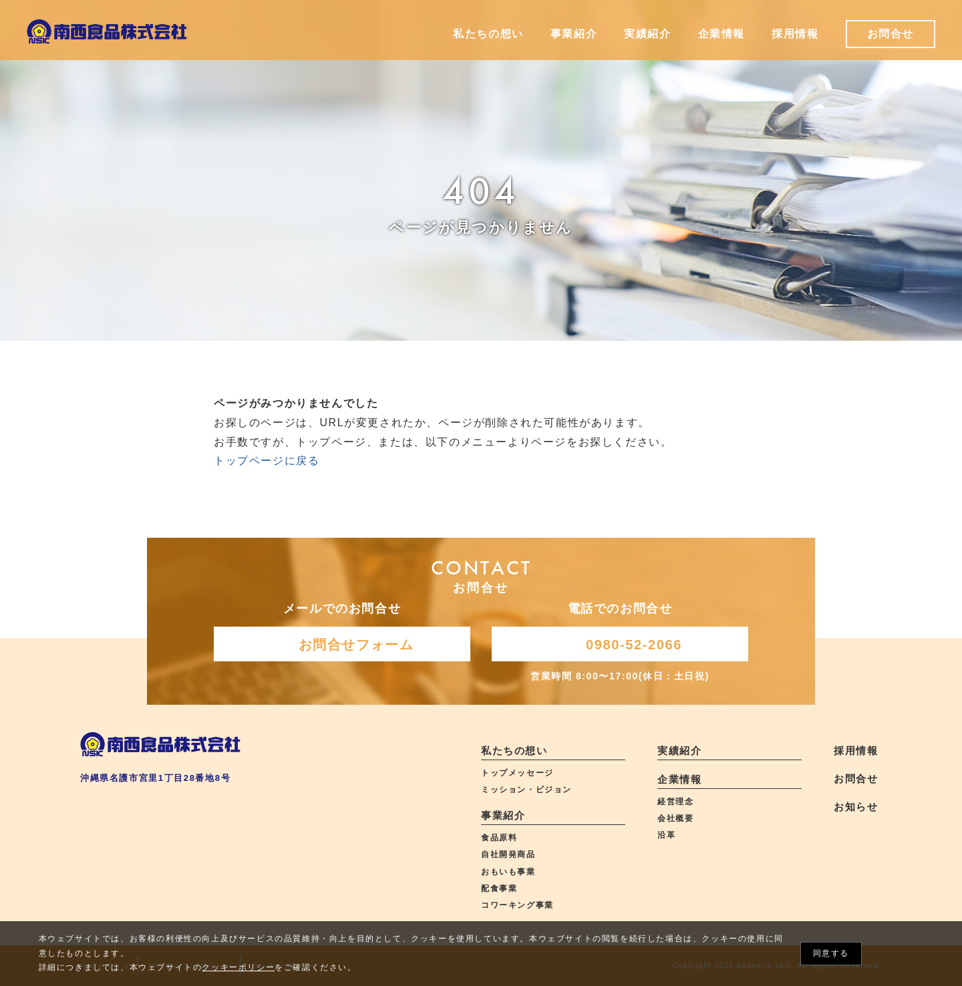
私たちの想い (514, 750)
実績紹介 (679, 750)
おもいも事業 (508, 871)
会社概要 (675, 818)
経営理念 (675, 801)
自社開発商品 (508, 854)
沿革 (666, 835)
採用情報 (856, 750)
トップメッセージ (517, 773)
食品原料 (499, 837)
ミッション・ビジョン (526, 789)
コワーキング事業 (517, 905)
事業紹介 (503, 815)
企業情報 (679, 779)
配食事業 (499, 888)
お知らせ (856, 806)
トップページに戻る (266, 460)
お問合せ (856, 778)
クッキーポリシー (238, 967)
